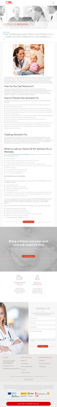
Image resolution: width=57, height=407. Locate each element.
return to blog (28, 222)
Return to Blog (6, 32)
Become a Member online (28, 404)
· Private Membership (26, 366)
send (42, 346)
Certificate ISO (28, 401)
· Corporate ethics (25, 372)
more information (28, 256)
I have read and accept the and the (43, 340)
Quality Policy (22, 401)
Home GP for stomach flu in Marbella (18, 154)
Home (12, 27)
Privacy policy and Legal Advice (38, 399)
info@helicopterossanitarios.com (12, 368)
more (22, 293)
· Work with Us (24, 363)
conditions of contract (46, 339)
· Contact (23, 369)
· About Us (23, 360)
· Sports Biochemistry (44, 363)
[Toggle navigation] (53, 2)
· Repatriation (42, 366)
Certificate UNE (35, 401)
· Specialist (41, 360)
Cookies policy (48, 399)
